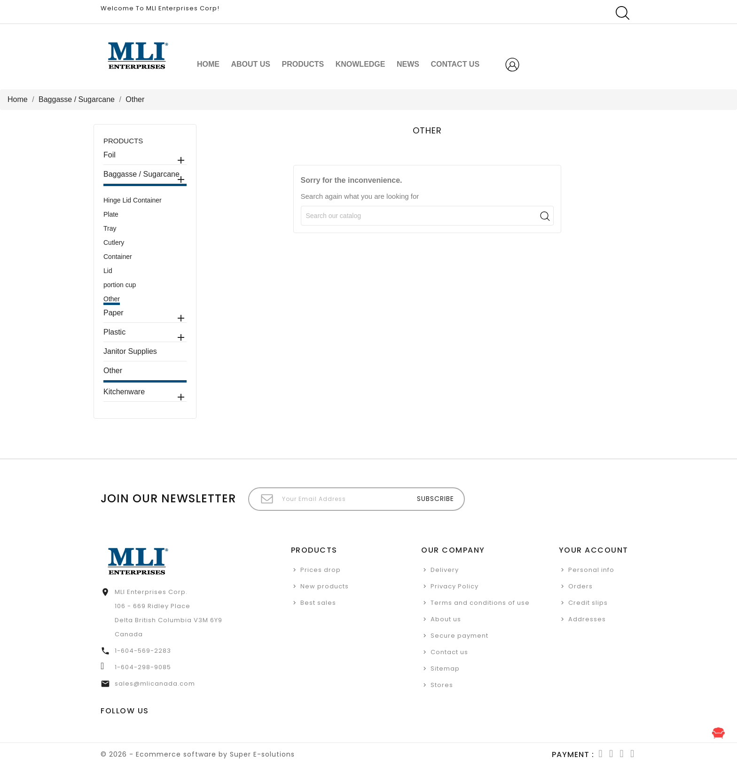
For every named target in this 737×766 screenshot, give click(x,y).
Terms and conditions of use (480, 602)
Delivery (445, 569)
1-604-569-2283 (143, 650)
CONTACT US (455, 64)
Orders (580, 586)
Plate (110, 214)
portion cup (119, 285)
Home (208, 64)
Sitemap (445, 668)
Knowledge (360, 64)
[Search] (427, 216)
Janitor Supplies (130, 351)
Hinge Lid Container (132, 200)
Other (111, 299)
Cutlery (113, 242)
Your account (593, 550)
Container (117, 256)
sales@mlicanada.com (155, 683)
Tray (109, 228)
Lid (107, 270)
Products (303, 64)
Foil (109, 155)
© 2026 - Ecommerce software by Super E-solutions (198, 754)
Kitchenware (124, 392)
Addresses (587, 619)
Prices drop (320, 569)
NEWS (408, 64)
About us (250, 64)
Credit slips (588, 602)
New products (324, 586)
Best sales (318, 602)
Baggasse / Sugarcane (141, 174)
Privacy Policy (454, 586)
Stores (442, 684)
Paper (113, 313)
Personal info (591, 569)
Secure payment (459, 635)
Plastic (114, 332)
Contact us (449, 652)
